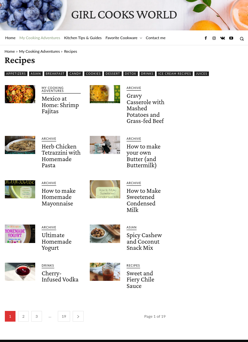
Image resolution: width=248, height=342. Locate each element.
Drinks (147, 74)
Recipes (133, 257)
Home (10, 51)
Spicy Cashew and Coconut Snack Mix (144, 234)
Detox (130, 74)
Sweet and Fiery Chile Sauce (140, 270)
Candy (75, 74)
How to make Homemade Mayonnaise (58, 191)
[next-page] (78, 307)
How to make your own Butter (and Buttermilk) (143, 152)
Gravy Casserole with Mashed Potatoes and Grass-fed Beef (145, 107)
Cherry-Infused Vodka (61, 267)
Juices (201, 74)
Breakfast (55, 74)
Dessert (113, 74)
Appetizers (16, 74)
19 (64, 306)
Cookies (93, 74)
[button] (241, 38)
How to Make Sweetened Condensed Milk (143, 194)
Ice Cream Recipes (174, 74)
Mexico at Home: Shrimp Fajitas (60, 104)
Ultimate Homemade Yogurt (56, 234)
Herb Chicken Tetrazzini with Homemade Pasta (61, 152)
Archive (134, 88)
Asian (35, 74)
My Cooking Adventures (39, 51)
